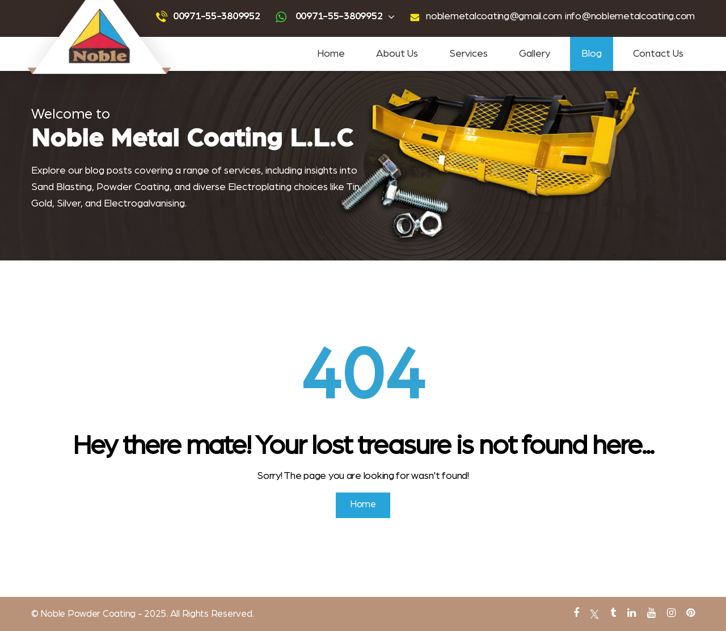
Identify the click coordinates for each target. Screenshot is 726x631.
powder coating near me (451, 6)
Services (468, 54)
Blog (591, 54)
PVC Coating (435, 623)
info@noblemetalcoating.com (630, 16)
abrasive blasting (270, 623)
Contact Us (658, 54)
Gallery (534, 54)
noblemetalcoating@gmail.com (494, 16)
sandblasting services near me (371, 6)
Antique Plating (388, 623)
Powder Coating (182, 6)
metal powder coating (489, 623)
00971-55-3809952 (216, 16)
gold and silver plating (330, 623)
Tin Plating (223, 623)
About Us (397, 54)
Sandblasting (229, 6)
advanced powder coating (290, 6)
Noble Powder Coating (87, 614)
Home (331, 54)
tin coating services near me (528, 6)
